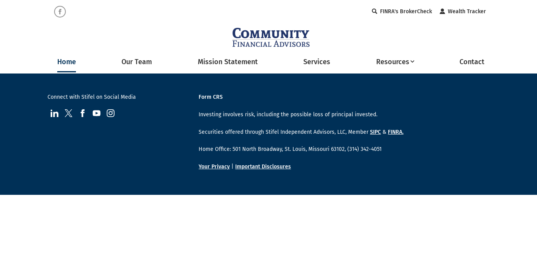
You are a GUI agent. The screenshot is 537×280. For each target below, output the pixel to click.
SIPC (375, 132)
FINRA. (395, 132)
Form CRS (211, 97)
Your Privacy (214, 166)
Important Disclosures (263, 166)
